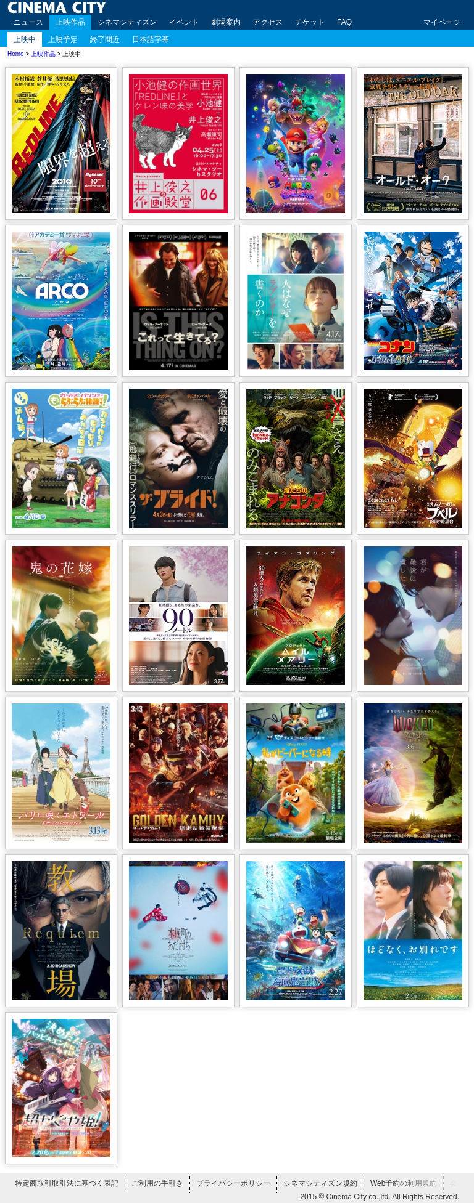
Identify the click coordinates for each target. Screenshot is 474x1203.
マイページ (441, 22)
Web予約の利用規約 (403, 1183)
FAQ (344, 22)
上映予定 (63, 39)
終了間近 (105, 39)
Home (15, 54)
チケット (310, 22)
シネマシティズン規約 (320, 1183)
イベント (184, 22)
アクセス (268, 22)
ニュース (28, 22)
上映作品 (70, 22)
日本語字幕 (150, 39)
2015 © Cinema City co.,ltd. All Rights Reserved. (379, 1197)
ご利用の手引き (157, 1183)
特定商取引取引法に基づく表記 (66, 1183)
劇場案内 (226, 22)
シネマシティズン (127, 22)
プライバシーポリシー (233, 1183)
